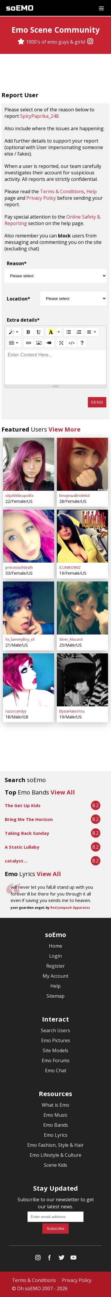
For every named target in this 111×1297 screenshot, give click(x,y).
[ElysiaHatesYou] (82, 679)
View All (63, 792)
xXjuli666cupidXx (19, 495)
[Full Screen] (61, 343)
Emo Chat (55, 1070)
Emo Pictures (55, 1040)
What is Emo (55, 1105)
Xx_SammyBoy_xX (20, 639)
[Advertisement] (56, 73)
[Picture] (38, 343)
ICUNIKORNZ (70, 567)
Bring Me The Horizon (29, 819)
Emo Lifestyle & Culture (55, 1155)
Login (55, 956)
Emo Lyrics (55, 1135)
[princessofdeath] (28, 536)
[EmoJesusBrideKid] (82, 464)
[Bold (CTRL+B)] (28, 332)
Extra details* (23, 320)
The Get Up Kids (23, 805)
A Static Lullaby (22, 847)
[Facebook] (49, 1259)
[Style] (14, 332)
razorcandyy (15, 711)
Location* (18, 298)
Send (97, 402)
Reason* (17, 263)
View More (65, 429)
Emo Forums (56, 1060)
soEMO (19, 8)
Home (55, 946)
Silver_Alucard (71, 639)
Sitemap (55, 996)
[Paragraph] (91, 332)
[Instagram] (90, 42)
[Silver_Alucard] (82, 608)
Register (55, 966)
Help (91, 191)
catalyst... (16, 861)
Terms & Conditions (62, 191)
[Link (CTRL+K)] (28, 343)
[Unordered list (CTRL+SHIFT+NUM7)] (68, 332)
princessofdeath (19, 567)
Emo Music (55, 1115)
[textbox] (55, 367)
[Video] (49, 343)
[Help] (82, 343)
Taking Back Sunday (27, 833)
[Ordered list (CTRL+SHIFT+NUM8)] (79, 332)
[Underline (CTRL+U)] (38, 332)
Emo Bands (55, 1125)
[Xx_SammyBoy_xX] (28, 608)
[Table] (14, 343)
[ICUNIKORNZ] (82, 536)
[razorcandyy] (28, 679)
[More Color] (59, 332)
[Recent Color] (51, 332)
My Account (55, 976)
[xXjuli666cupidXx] (28, 464)
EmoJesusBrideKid (74, 495)
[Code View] (71, 343)
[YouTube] (73, 1259)
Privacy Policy (41, 198)
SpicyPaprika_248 (39, 116)
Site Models (55, 1050)
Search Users (55, 1030)
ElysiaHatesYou (72, 711)
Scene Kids (55, 1165)
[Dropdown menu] (101, 7)
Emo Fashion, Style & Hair (55, 1145)
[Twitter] (61, 1259)
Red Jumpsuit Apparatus (70, 908)
